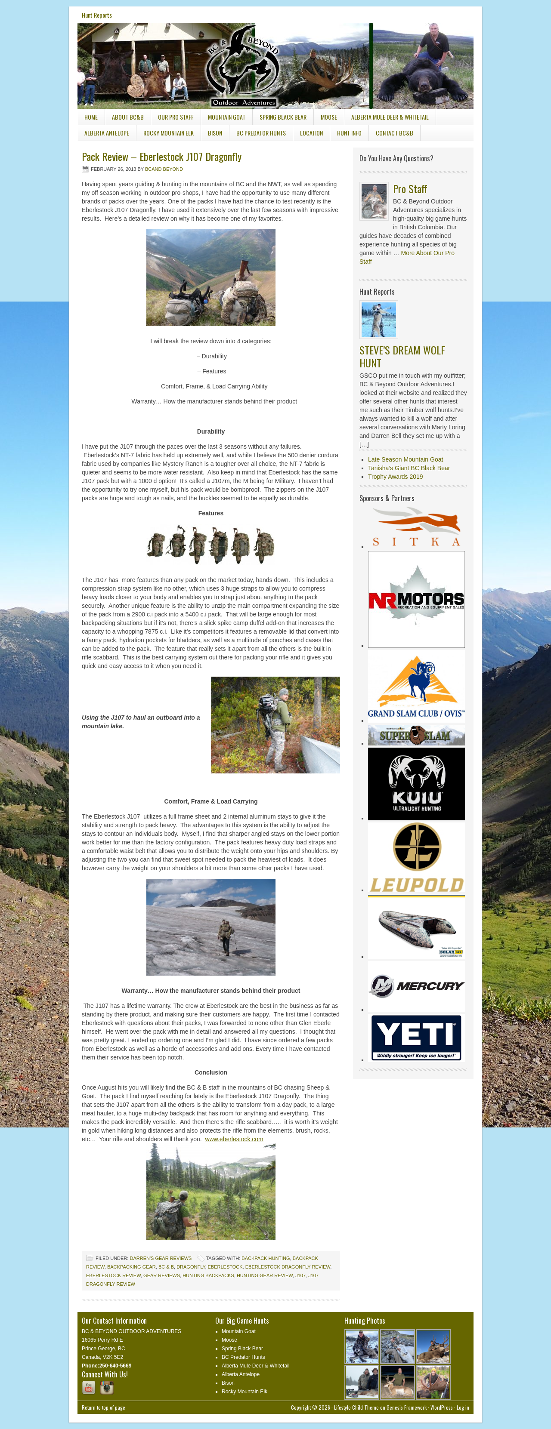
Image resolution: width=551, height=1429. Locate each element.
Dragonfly (190, 1266)
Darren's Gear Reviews (161, 1258)
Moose (329, 116)
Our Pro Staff (176, 116)
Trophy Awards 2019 (395, 476)
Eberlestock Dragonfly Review (287, 1266)
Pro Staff (410, 188)
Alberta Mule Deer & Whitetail (390, 116)
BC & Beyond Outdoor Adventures (142, 55)
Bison (215, 132)
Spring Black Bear (283, 116)
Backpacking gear (131, 1266)
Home (91, 116)
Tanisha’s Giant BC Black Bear (409, 468)
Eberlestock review (113, 1275)
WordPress (441, 1407)
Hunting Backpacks (208, 1275)
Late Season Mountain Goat (405, 459)
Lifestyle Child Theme (356, 1407)
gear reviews (161, 1275)
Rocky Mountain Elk (168, 132)
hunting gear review (265, 1275)
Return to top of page (103, 1407)
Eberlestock (225, 1266)
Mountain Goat (226, 116)
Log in (463, 1407)
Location (311, 132)
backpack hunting (265, 1258)
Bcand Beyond (164, 169)
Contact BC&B (394, 132)
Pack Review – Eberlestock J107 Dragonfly (161, 156)
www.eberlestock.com (234, 1139)
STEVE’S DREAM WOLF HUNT (402, 356)
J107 (300, 1275)
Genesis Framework (407, 1407)
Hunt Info (346, 134)
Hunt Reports (97, 14)
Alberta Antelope (106, 132)
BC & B (166, 1266)
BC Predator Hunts (261, 132)
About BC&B (128, 116)
